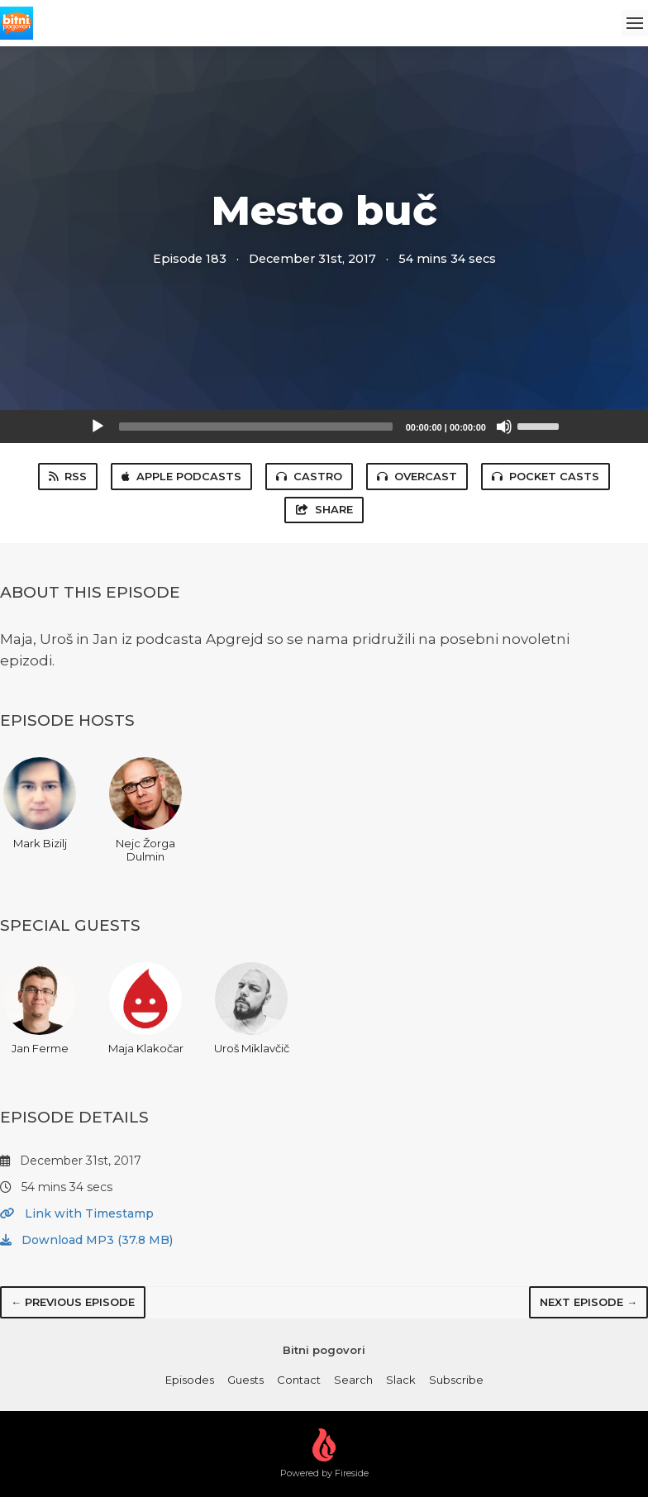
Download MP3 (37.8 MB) (86, 1239)
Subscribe (456, 1379)
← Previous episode (73, 1302)
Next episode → (588, 1302)
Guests (245, 1379)
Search (353, 1379)
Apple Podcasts (181, 476)
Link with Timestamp (77, 1213)
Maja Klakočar (145, 1008)
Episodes (189, 1379)
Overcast (417, 476)
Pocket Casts (545, 476)
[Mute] (504, 426)
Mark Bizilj (39, 803)
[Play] (97, 426)
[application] (324, 426)
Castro (309, 476)
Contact (299, 1379)
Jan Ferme (39, 1008)
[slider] (256, 426)
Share (324, 509)
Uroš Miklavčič (251, 1008)
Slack (401, 1379)
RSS (68, 476)
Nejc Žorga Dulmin (145, 810)
